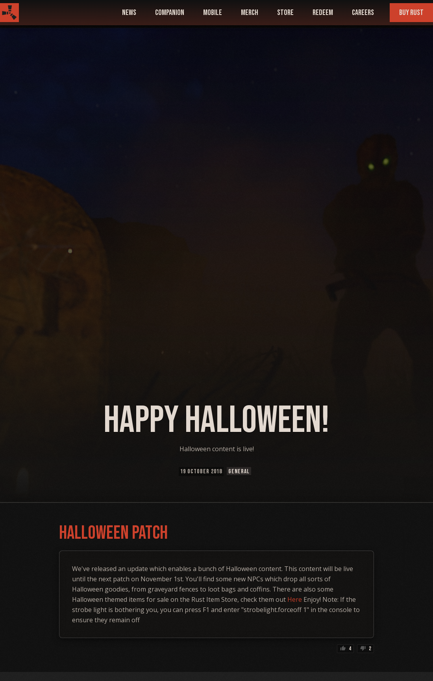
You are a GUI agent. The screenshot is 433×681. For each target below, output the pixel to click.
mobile (212, 12)
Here (294, 599)
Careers (363, 12)
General (239, 471)
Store (285, 12)
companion (169, 12)
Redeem (323, 12)
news (129, 12)
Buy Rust (411, 12)
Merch (249, 12)
